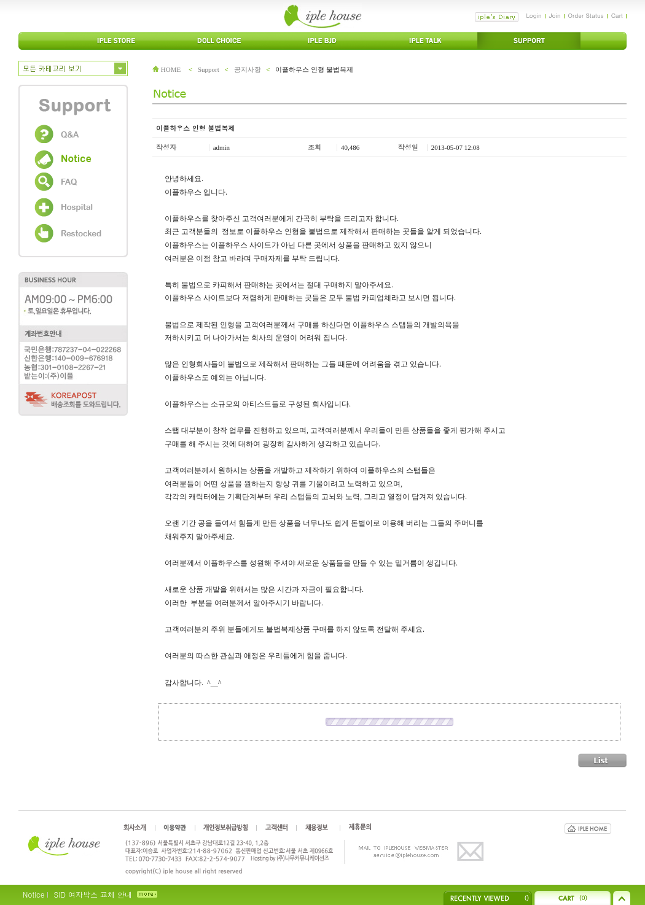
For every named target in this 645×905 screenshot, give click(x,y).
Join (555, 15)
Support (208, 69)
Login (533, 15)
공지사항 (247, 69)
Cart (617, 15)
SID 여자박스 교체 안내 (92, 894)
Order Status (586, 15)
